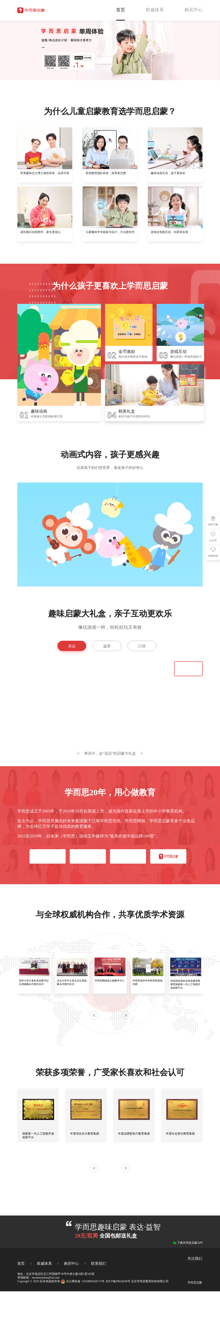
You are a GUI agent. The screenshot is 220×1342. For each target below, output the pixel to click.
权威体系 (44, 1263)
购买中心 (71, 1263)
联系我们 (98, 1263)
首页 (21, 1263)
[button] (126, 1015)
